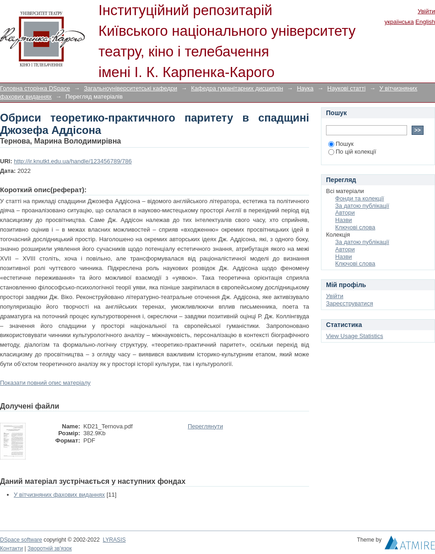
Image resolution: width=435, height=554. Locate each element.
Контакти (11, 548)
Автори (345, 212)
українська (399, 21)
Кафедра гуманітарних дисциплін (237, 88)
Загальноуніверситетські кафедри (130, 88)
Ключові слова (355, 227)
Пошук (340, 143)
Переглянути (205, 426)
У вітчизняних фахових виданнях (59, 494)
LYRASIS (114, 540)
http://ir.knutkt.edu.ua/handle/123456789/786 (72, 161)
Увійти (426, 11)
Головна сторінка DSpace (35, 88)
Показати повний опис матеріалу (45, 382)
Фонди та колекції (359, 198)
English (425, 21)
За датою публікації (362, 205)
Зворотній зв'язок (49, 548)
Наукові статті (346, 88)
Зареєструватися (349, 303)
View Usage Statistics (354, 335)
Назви (343, 219)
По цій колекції (352, 151)
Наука (305, 88)
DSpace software (21, 540)
